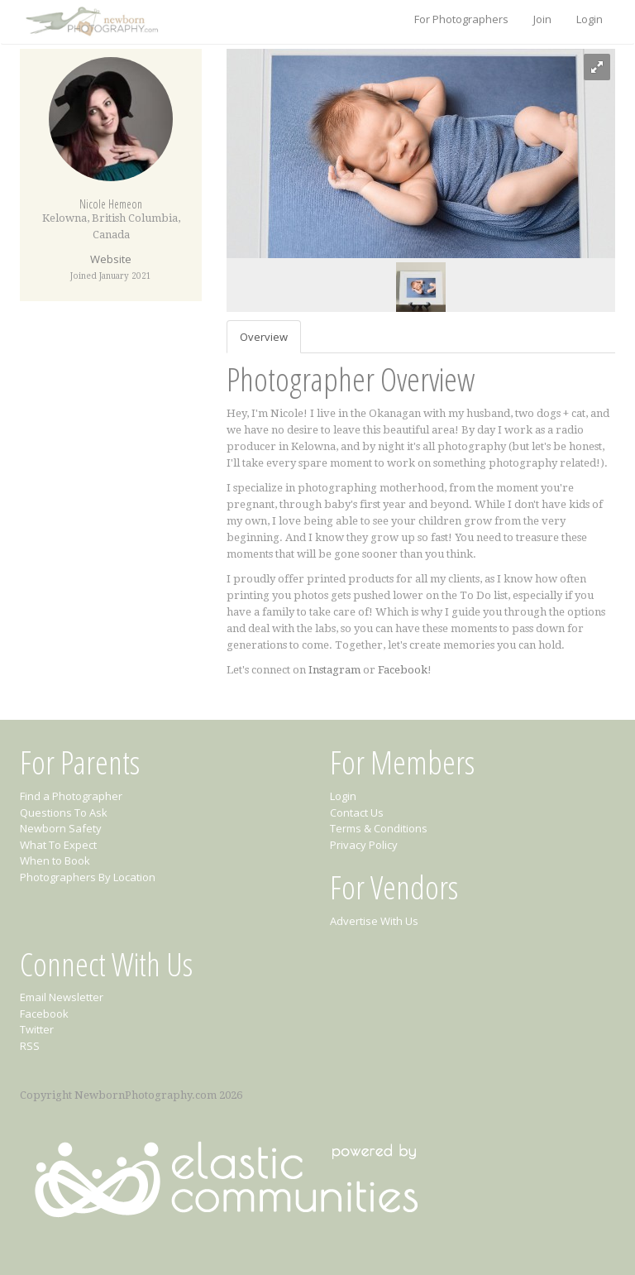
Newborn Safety (61, 828)
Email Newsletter (61, 997)
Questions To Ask (63, 812)
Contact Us (357, 812)
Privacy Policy (364, 844)
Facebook (402, 670)
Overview (264, 336)
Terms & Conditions (378, 828)
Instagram (334, 670)
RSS (30, 1045)
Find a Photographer (71, 795)
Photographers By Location (87, 877)
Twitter (37, 1029)
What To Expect (58, 844)
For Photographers (461, 19)
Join (542, 19)
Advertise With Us (374, 920)
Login (589, 19)
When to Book (55, 860)
